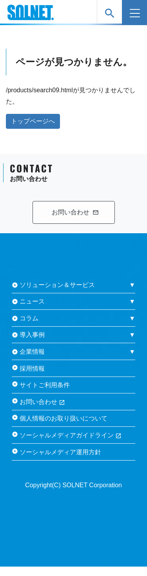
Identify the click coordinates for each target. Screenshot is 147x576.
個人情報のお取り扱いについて (63, 418)
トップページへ (33, 121)
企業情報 (32, 351)
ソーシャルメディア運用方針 (60, 452)
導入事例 (32, 334)
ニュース (32, 301)
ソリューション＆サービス (57, 285)
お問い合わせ (42, 402)
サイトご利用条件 (45, 385)
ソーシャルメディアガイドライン (71, 435)
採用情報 (32, 368)
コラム (29, 318)
